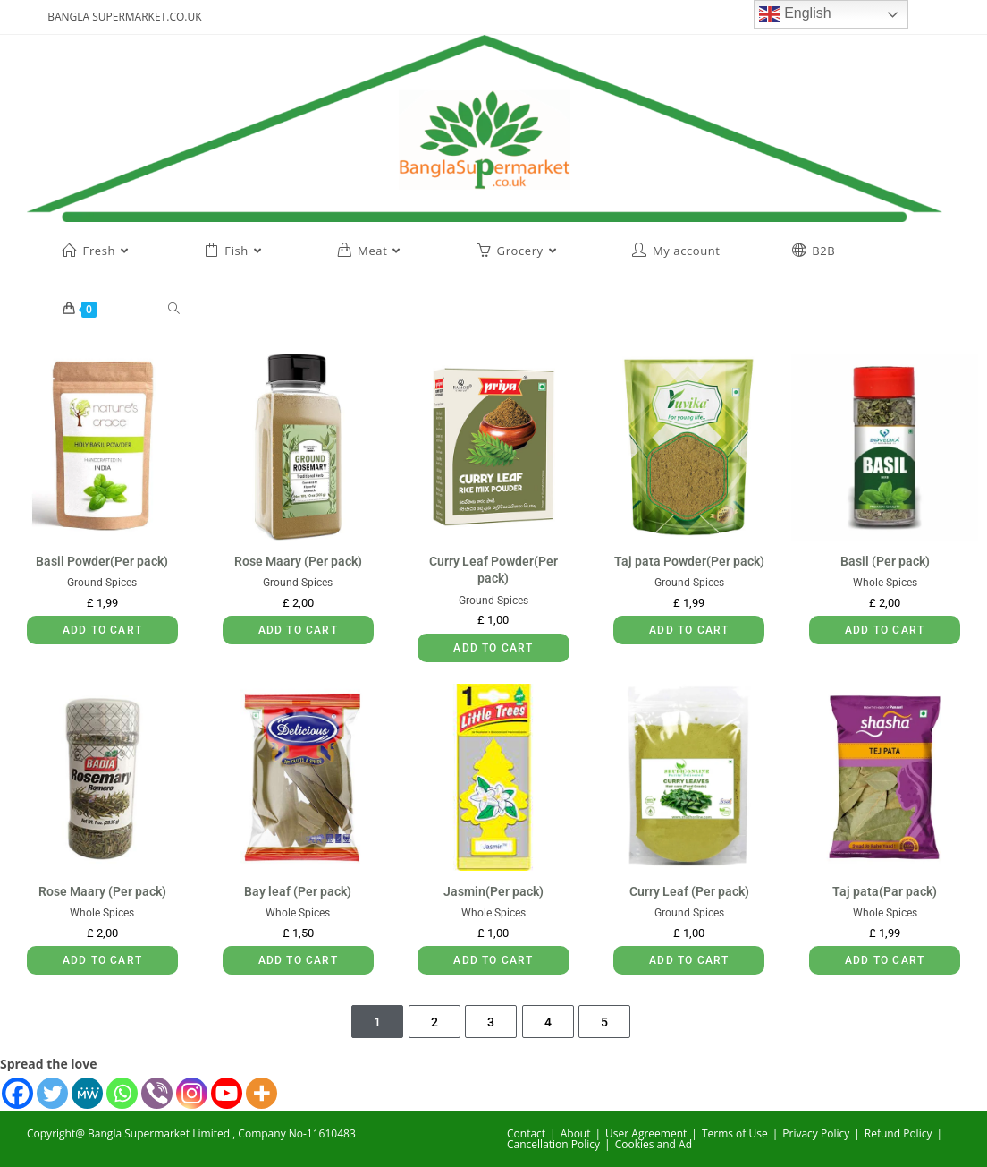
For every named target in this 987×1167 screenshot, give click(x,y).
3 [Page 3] (490, 1022)
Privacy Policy (815, 1133)
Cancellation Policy (553, 1144)
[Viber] (157, 1093)
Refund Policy (898, 1133)
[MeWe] (87, 1093)
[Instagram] (191, 1093)
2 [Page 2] (434, 1022)
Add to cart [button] (102, 630)
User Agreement (646, 1133)
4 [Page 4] (548, 1022)
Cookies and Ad (653, 1144)
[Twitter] (52, 1093)
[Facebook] (17, 1093)
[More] (261, 1093)
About (576, 1133)
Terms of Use (735, 1133)
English (795, 14)
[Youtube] (226, 1093)
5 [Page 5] (604, 1022)
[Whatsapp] (122, 1093)
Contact (526, 1133)
